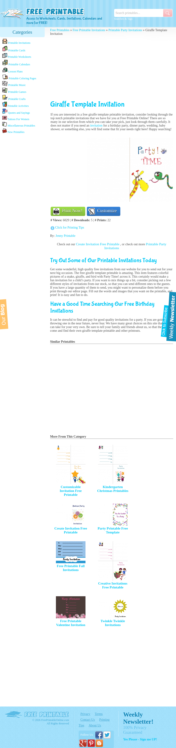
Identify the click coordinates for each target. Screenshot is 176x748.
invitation (96, 125)
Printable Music (14, 84)
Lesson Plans (12, 70)
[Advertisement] (22, 207)
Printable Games (14, 91)
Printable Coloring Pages (19, 77)
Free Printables (59, 30)
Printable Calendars (16, 63)
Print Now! (72, 210)
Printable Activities (15, 105)
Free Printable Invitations (89, 30)
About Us (95, 725)
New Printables (13, 131)
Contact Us (87, 719)
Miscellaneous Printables (18, 124)
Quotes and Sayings (16, 111)
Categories (22, 32)
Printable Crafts (14, 98)
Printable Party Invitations (125, 30)
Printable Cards (13, 49)
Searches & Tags (123, 18)
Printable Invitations (16, 41)
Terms (99, 714)
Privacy (85, 714)
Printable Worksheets (16, 55)
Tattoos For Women (15, 118)
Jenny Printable (65, 235)
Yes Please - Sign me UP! (140, 739)
